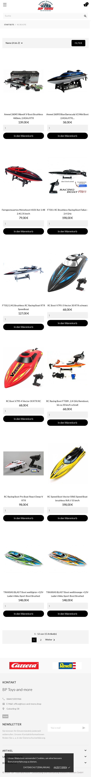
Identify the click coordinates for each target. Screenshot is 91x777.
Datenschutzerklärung (36, 767)
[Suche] (45, 16)
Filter (78, 43)
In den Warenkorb (23, 135)
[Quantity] (23, 128)
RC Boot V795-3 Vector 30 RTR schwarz (67, 305)
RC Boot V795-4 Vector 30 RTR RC (23, 401)
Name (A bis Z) (15, 43)
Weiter (50, 640)
